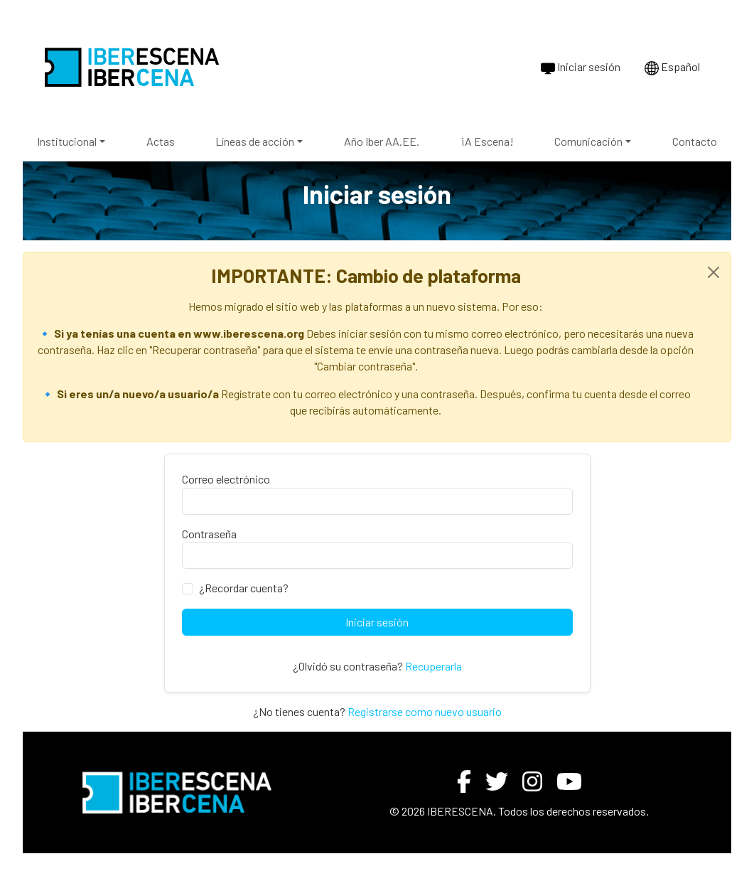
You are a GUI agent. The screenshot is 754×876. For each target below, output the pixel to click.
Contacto (694, 141)
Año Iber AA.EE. (381, 141)
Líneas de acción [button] (254, 141)
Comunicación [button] (588, 141)
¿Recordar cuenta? (244, 587)
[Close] (713, 272)
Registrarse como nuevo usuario (425, 711)
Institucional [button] (67, 141)
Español (672, 67)
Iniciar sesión (580, 67)
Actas (160, 141)
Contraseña (209, 533)
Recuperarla (433, 666)
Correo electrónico (226, 479)
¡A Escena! (487, 141)
